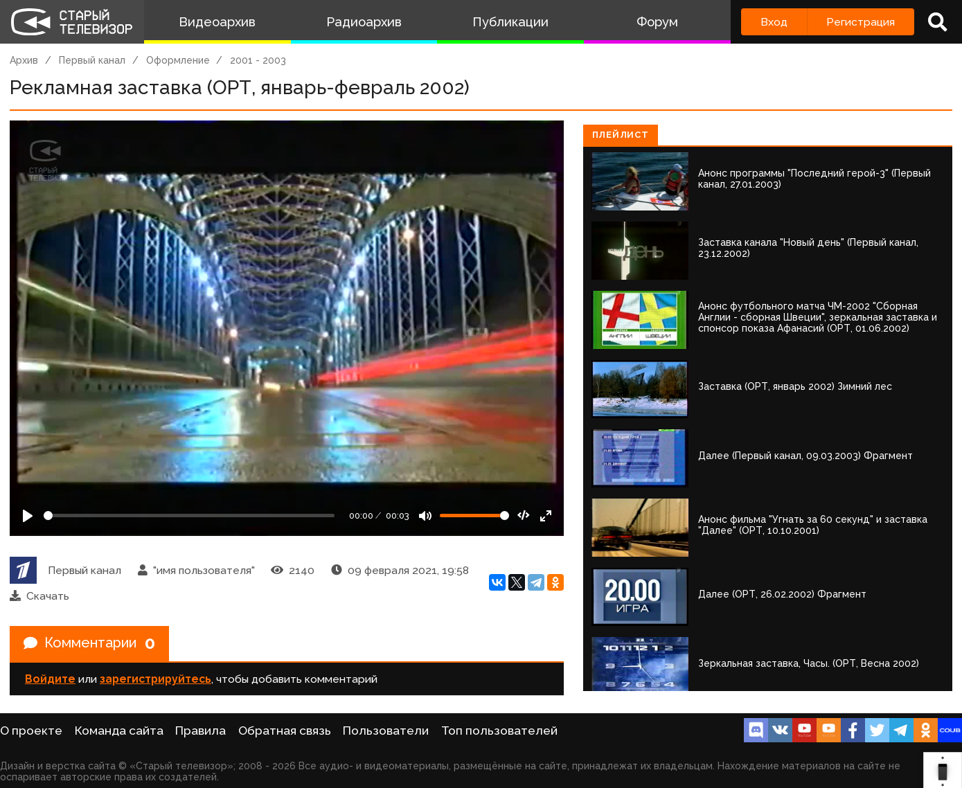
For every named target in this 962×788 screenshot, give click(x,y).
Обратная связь (284, 730)
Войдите (50, 679)
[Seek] (189, 515)
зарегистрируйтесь (155, 679)
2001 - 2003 (258, 60)
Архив (24, 60)
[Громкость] (474, 515)
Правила (200, 730)
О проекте (31, 730)
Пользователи (386, 730)
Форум (657, 22)
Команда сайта (119, 730)
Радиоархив (364, 22)
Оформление (178, 60)
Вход (773, 21)
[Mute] (425, 516)
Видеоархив (217, 22)
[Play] (28, 516)
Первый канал (92, 60)
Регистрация (860, 21)
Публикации (510, 22)
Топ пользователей (499, 730)
